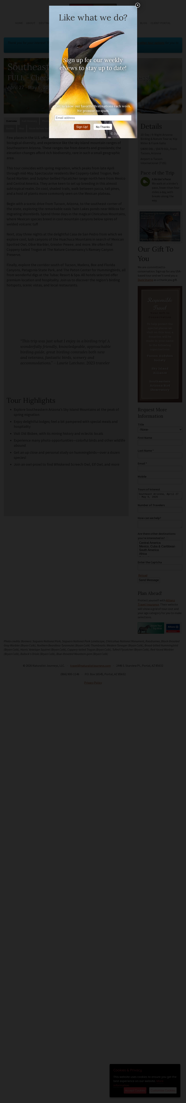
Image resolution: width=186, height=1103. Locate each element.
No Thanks (103, 127)
